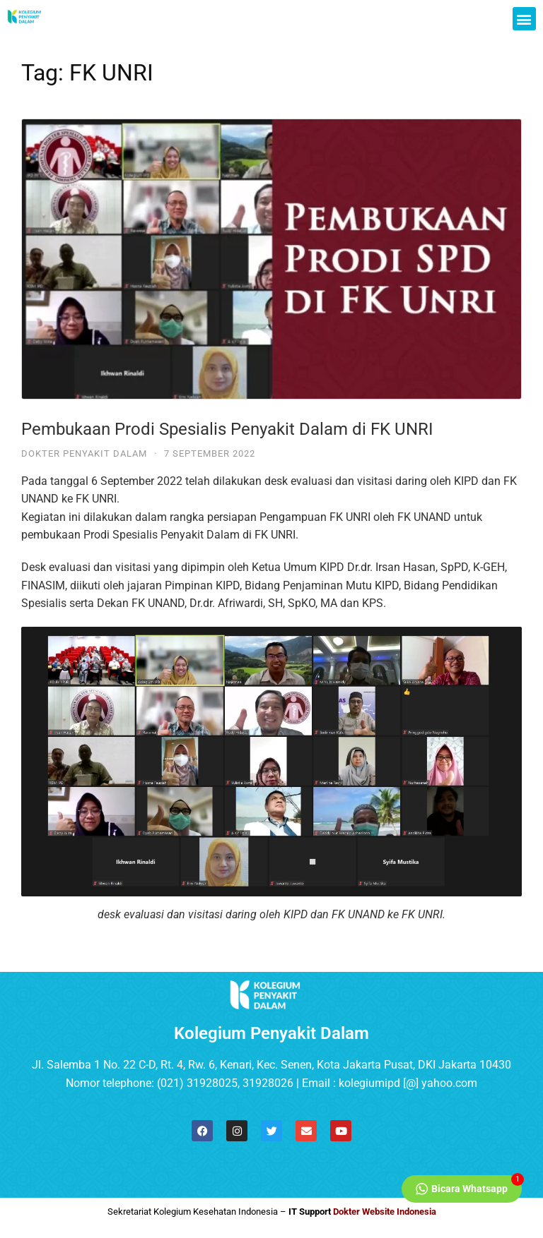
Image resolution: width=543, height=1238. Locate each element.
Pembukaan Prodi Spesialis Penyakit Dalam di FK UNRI (227, 429)
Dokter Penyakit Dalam (84, 453)
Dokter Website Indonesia (384, 1211)
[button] (524, 18)
